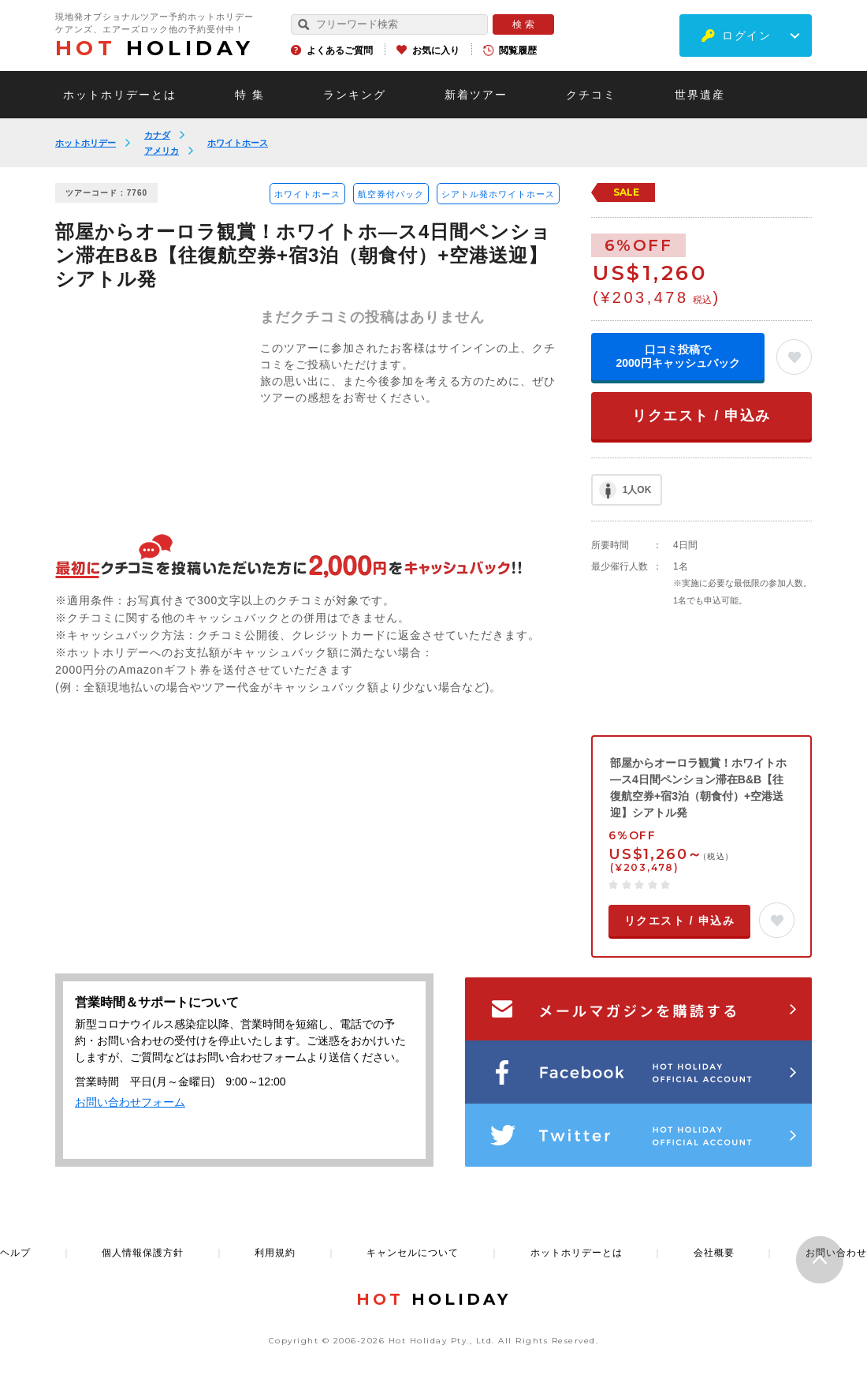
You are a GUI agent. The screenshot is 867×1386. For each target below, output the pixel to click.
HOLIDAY (154, 48)
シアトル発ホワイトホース (498, 194)
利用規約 (275, 1252)
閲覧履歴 (518, 50)
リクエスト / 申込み (701, 416)
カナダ (157, 135)
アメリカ (161, 150)
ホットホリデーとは (120, 94)
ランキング (354, 94)
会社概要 (714, 1252)
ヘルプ (15, 1252)
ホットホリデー (85, 143)
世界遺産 (700, 94)
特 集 (250, 94)
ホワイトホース (237, 143)
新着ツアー (476, 94)
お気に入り (436, 50)
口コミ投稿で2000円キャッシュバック (677, 356)
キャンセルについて (413, 1252)
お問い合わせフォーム (130, 1102)
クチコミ (591, 94)
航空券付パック (391, 194)
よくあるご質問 (340, 50)
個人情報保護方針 (143, 1252)
